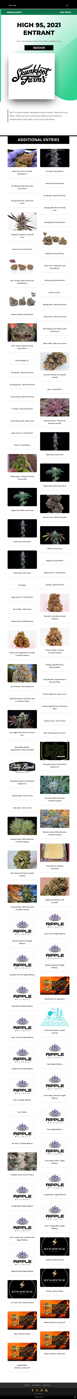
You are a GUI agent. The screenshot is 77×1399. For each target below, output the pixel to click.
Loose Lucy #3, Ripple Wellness (54, 936)
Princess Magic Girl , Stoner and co (55, 697)
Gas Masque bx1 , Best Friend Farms (22, 387)
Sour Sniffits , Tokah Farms (22, 612)
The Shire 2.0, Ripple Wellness (22, 1146)
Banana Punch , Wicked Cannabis (54, 520)
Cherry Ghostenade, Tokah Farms (22, 424)
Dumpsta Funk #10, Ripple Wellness (22, 978)
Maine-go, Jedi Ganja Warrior (55, 283)
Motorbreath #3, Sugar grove (55, 1002)
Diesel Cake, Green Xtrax (22, 544)
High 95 (27, 1388)
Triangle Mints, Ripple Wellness (22, 1209)
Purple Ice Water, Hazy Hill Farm (22, 317)
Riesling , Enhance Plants (54, 1294)
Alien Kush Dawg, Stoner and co (55, 736)
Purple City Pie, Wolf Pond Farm (22, 624)
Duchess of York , (55, 295)
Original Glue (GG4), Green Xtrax (22, 513)
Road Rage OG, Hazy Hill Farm (54, 225)
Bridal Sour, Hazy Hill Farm (55, 256)
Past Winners (36, 1388)
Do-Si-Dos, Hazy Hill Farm (54, 174)
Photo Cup (46, 1388)
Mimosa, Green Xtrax (54, 551)
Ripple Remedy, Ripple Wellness (22, 1274)
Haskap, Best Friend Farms (54, 186)
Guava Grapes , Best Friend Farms (22, 400)
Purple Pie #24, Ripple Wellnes (22, 1072)
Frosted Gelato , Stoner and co (22, 799)
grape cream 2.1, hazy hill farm (22, 436)
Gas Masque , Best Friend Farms (22, 375)
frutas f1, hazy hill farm (22, 448)
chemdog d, (22, 588)
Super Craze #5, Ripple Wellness (22, 1040)
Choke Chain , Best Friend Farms (54, 319)
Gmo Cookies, (22, 1115)
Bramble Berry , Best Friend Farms (55, 307)
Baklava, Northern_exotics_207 (54, 1325)
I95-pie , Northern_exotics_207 (54, 1356)
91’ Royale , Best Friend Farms (22, 412)
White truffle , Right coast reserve (54, 346)
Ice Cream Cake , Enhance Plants (22, 1305)
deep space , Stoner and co (22, 811)
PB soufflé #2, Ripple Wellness (22, 1009)
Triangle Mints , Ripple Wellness (55, 1197)
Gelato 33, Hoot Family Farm (22, 252)
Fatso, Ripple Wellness (54, 1067)
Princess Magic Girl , (22, 363)
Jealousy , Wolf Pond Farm (55, 588)
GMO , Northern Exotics (22, 1337)
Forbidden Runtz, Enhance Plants (22, 1178)
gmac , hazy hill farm (55, 392)
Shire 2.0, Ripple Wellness (22, 1103)
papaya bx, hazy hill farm (54, 563)
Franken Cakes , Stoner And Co (55, 724)
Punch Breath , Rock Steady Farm (22, 689)
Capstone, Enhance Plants (55, 1263)
